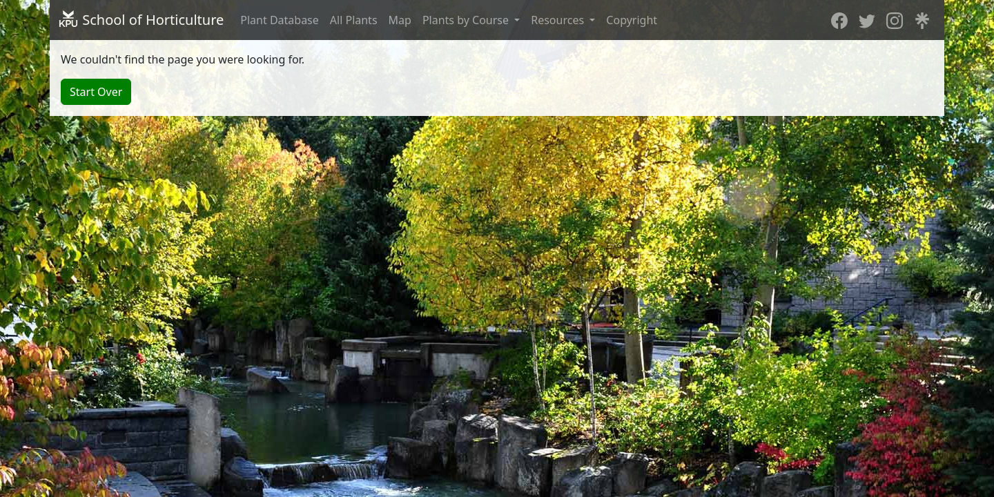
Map (400, 20)
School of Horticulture (141, 19)
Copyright (631, 20)
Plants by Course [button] (466, 20)
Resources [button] (559, 20)
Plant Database (279, 20)
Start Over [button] (96, 91)
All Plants (354, 20)
